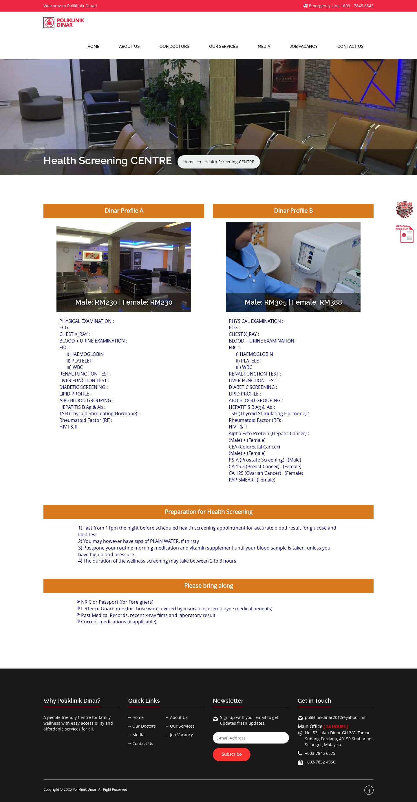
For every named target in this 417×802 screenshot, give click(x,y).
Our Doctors (174, 46)
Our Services (223, 46)
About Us (129, 46)
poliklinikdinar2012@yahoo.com (336, 717)
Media (264, 46)
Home (93, 46)
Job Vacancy (304, 46)
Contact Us (350, 46)
